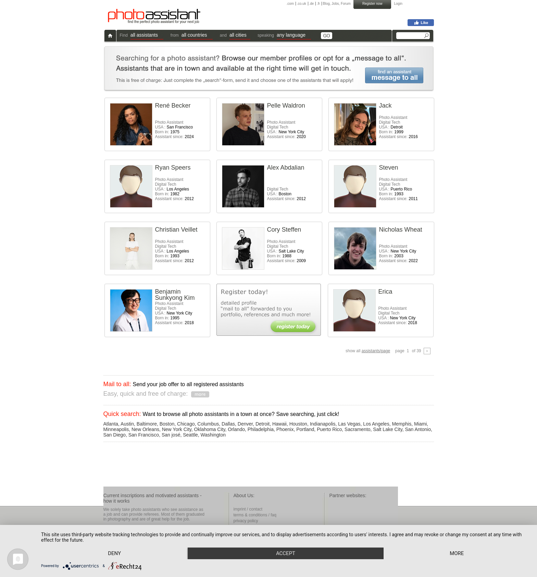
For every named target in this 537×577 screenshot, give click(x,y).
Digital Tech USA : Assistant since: (286, 194)
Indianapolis (323, 424)
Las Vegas (349, 424)
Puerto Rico (329, 429)
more (457, 553)
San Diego (114, 435)
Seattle (190, 435)
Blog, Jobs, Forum (337, 3)
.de (311, 3)
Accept (285, 553)
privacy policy (246, 520)
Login (398, 3)
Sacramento (357, 429)
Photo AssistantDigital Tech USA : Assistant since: (286, 129)
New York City (176, 429)
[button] (146, 35)
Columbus (208, 424)
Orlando (236, 429)
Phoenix (285, 429)
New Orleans (145, 429)
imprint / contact (248, 509)
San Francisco (143, 435)
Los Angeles (376, 424)
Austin (127, 424)
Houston (298, 424)
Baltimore (147, 424)
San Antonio (418, 429)
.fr (318, 3)
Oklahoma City (209, 429)
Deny (114, 553)
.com (290, 3)
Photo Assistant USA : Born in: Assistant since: (174, 129)
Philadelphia (261, 429)
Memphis (401, 424)
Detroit (262, 424)
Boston (167, 424)
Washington (213, 435)
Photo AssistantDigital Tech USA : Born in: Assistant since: (398, 127)
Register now (372, 3)
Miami (420, 424)
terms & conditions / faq (255, 515)
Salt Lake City (387, 429)
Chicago (186, 424)
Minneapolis (116, 429)
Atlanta (110, 424)
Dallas (228, 424)
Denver (245, 424)
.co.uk (301, 3)
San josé (171, 435)
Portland (305, 429)
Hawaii (279, 424)
